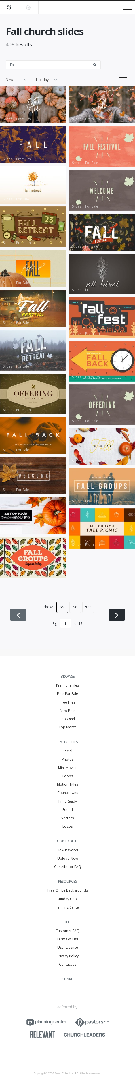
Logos (67, 826)
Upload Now (67, 858)
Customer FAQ (67, 930)
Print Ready (67, 801)
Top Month (68, 727)
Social (67, 751)
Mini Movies (67, 767)
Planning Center (67, 907)
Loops (67, 776)
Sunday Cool (67, 898)
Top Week (67, 718)
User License (67, 947)
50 (75, 607)
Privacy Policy (68, 956)
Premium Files (67, 685)
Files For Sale (67, 693)
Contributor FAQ (67, 866)
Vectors (67, 817)
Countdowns (67, 792)
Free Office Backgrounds (67, 890)
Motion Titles (67, 784)
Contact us (67, 964)
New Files (67, 710)
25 (62, 607)
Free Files (67, 702)
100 (88, 607)
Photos (67, 759)
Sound (67, 809)
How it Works (67, 850)
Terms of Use (68, 939)
